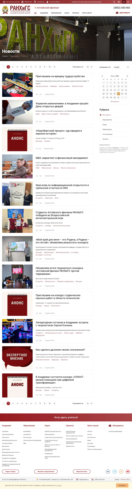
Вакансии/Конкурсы (8, 456)
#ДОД (37, 114)
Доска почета (6, 450)
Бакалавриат (27, 432)
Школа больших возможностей (70, 432)
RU (124, 2)
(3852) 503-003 (122, 8)
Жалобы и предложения (46, 472)
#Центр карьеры (64, 86)
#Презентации (49, 252)
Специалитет (27, 435)
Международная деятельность (11, 453)
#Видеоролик (40, 336)
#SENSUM (79, 333)
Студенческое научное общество (51, 441)
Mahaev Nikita (125, 480)
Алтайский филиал (48, 8)
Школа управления (71, 439)
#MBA (38, 168)
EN (128, 2)
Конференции (49, 454)
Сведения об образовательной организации (88, 2)
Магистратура (27, 438)
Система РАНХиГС (7, 444)
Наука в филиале (49, 435)
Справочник (42, 2)
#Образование (46, 168)
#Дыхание (64, 360)
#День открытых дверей (49, 114)
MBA (24, 444)
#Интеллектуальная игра (61, 226)
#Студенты (39, 198)
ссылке (59, 485)
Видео (89, 441)
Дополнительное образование (32, 441)
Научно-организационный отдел (52, 458)
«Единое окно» (70, 447)
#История (39, 141)
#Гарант (47, 391)
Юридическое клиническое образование (73, 443)
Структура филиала (7, 435)
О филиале (5, 432)
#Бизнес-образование (68, 168)
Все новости (115, 101)
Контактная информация (9, 462)
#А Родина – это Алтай (43, 255)
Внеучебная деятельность (9, 441)
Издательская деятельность (53, 432)
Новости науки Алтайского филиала (52, 446)
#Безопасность (50, 282)
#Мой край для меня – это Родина (67, 252)
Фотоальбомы (91, 438)
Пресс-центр (15, 56)
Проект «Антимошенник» (94, 450)
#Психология (55, 306)
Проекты (106, 139)
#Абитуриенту (64, 114)
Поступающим (107, 134)
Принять (122, 485)
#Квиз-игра (49, 198)
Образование (107, 129)
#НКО (56, 198)
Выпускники (5, 447)
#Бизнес (56, 168)
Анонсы (89, 435)
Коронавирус (91, 447)
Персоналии (5, 438)
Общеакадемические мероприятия (51, 450)
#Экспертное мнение (43, 360)
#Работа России (77, 86)
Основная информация (115, 432)
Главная (5, 56)
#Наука (46, 306)
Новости (89, 432)
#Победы (48, 226)
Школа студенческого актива (74, 436)
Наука (105, 124)
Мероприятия (107, 120)
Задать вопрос (10, 472)
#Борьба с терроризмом (65, 282)
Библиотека (29, 2)
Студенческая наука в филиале (53, 438)
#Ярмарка (53, 86)
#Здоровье (55, 360)
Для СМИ (90, 444)
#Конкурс (39, 252)
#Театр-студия (69, 333)
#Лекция (47, 141)
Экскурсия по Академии (9, 459)
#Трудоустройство (42, 86)
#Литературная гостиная (53, 333)
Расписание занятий (13, 2)
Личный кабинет (57, 2)
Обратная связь (81, 472)
